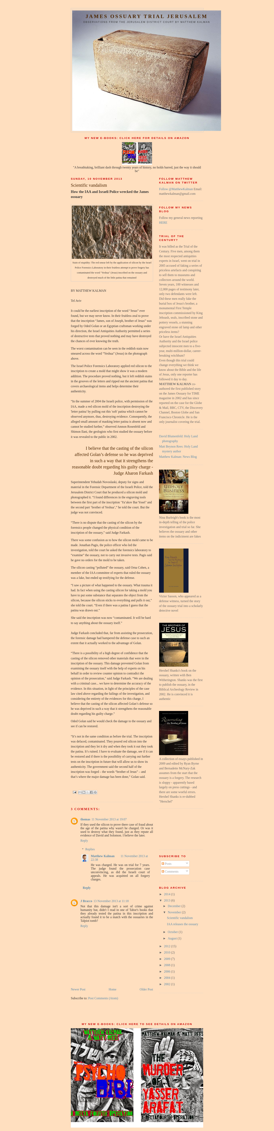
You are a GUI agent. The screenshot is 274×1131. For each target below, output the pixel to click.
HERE (163, 222)
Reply (84, 840)
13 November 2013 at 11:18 (111, 901)
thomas (85, 819)
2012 (167, 946)
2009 (167, 959)
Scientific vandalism (180, 918)
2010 (167, 952)
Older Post (146, 989)
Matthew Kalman (103, 856)
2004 (167, 977)
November (175, 912)
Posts (167, 863)
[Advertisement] (177, 829)
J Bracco (86, 901)
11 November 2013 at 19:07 (109, 819)
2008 (167, 965)
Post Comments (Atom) (103, 998)
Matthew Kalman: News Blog (178, 456)
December (175, 906)
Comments (170, 871)
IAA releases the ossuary (182, 924)
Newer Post (78, 989)
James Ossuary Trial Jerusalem (147, 16)
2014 (167, 894)
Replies (90, 849)
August (173, 938)
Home (112, 989)
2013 (167, 900)
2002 (167, 984)
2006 (167, 971)
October (173, 932)
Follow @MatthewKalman (176, 189)
